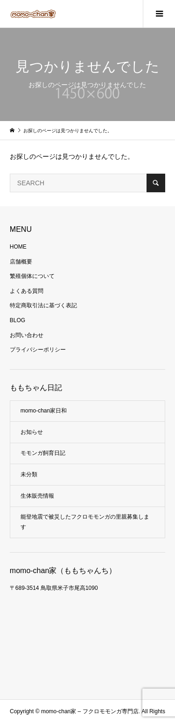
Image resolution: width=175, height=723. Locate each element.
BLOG (17, 320)
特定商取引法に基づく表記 (43, 305)
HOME (18, 246)
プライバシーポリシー (38, 349)
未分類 (29, 474)
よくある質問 (26, 291)
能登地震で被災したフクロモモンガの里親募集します (85, 522)
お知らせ (32, 432)
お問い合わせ (26, 335)
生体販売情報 (37, 496)
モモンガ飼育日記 (43, 453)
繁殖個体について (32, 276)
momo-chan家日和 (44, 410)
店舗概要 (21, 261)
